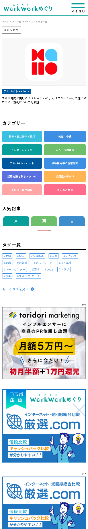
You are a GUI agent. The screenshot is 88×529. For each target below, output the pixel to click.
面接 (8, 256)
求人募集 (66, 262)
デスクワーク (44, 262)
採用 (22, 256)
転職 (8, 262)
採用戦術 (38, 256)
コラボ (65, 269)
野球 (36, 269)
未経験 (23, 262)
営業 (54, 256)
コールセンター (15, 269)
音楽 (8, 276)
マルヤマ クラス (29, 276)
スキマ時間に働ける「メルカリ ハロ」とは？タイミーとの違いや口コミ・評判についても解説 (44, 100)
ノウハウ (71, 256)
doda (50, 269)
